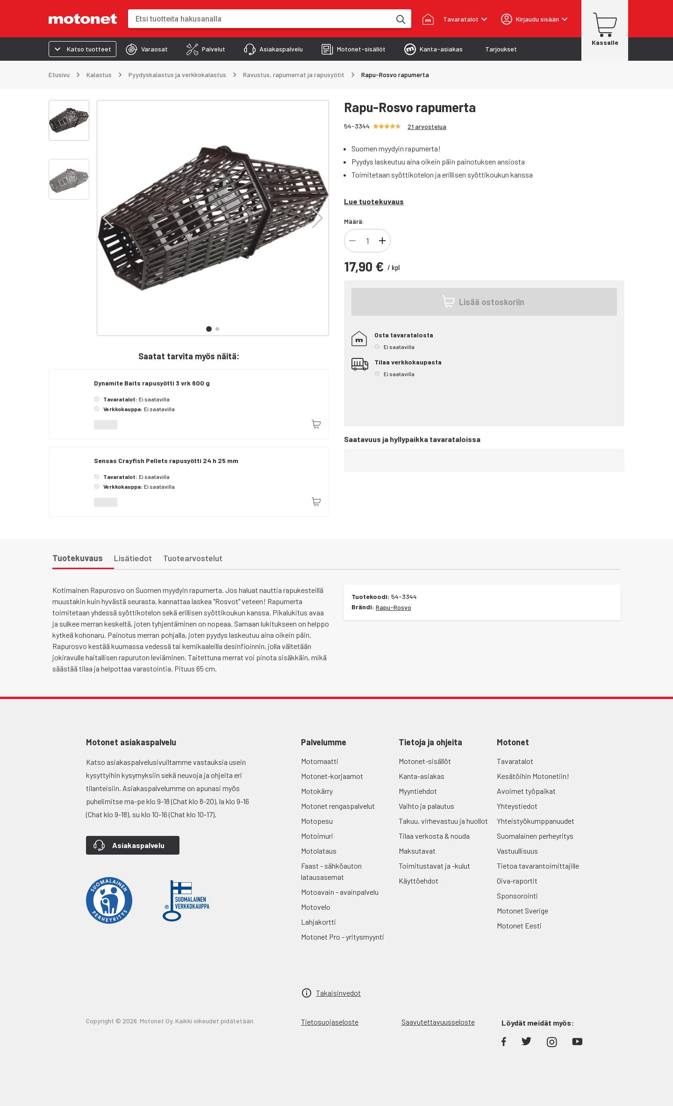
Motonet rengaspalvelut (338, 805)
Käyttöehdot (418, 880)
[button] (108, 218)
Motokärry (317, 790)
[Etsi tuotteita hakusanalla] (400, 18)
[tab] (146, 49)
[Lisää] (382, 241)
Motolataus (318, 850)
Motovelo (315, 906)
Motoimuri (317, 835)
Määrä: (354, 221)
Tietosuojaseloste (329, 1021)
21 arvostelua (427, 126)
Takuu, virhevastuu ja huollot (443, 820)
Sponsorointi (517, 895)
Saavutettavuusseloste (438, 1021)
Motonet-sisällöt (425, 760)
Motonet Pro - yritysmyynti (342, 936)
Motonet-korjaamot (332, 775)
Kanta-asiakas (421, 775)
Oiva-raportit (517, 880)
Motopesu (317, 820)
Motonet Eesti (519, 925)
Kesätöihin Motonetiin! (533, 775)
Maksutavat (417, 850)
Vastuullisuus (517, 850)
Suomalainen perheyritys (535, 835)
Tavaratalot (515, 760)
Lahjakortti (318, 921)
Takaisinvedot (338, 992)
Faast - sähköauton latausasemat (331, 871)
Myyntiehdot (418, 790)
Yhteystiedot (517, 805)
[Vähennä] (352, 241)
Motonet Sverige (522, 910)
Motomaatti (319, 760)
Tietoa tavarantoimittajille (538, 865)
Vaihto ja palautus (426, 805)
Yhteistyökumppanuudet (535, 820)
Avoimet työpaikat (526, 790)
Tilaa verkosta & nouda (434, 835)
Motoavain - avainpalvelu (340, 891)
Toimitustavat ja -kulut (434, 865)
